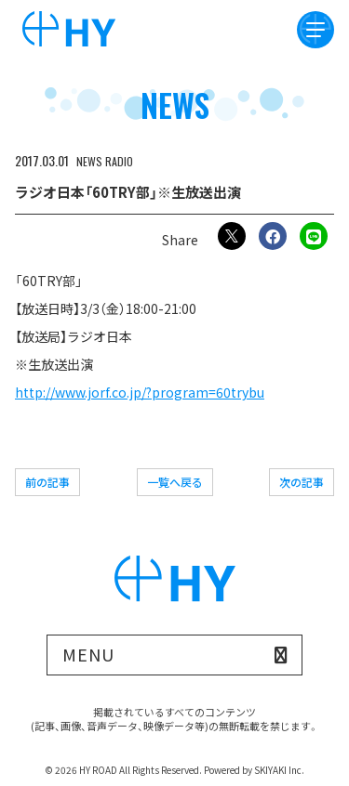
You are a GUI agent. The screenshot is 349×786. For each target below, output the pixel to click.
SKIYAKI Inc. (279, 770)
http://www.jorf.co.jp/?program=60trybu (139, 392)
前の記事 (47, 482)
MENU (88, 654)
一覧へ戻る (175, 482)
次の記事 (301, 482)
